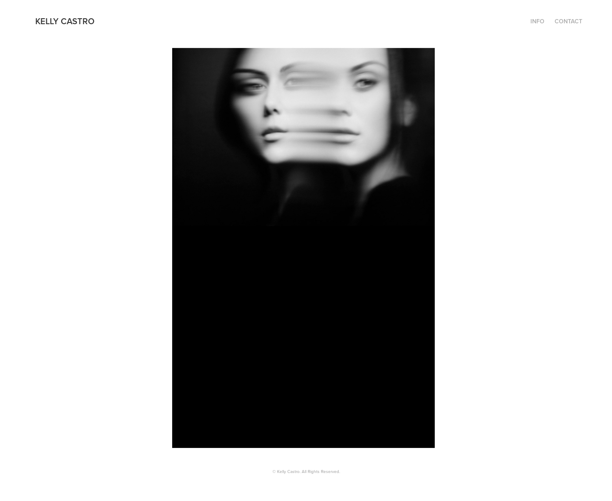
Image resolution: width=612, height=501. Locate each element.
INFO (537, 21)
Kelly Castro (64, 21)
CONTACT (568, 21)
